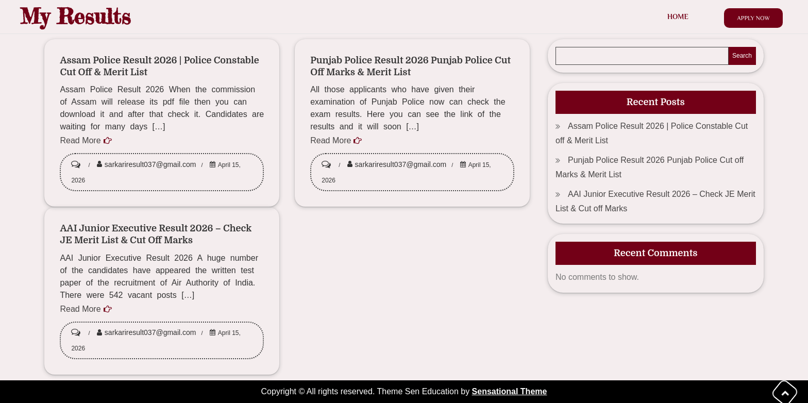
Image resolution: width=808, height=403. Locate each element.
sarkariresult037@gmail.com (150, 164)
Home (677, 16)
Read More (80, 140)
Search (742, 55)
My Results (75, 16)
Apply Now (753, 18)
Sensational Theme (509, 391)
